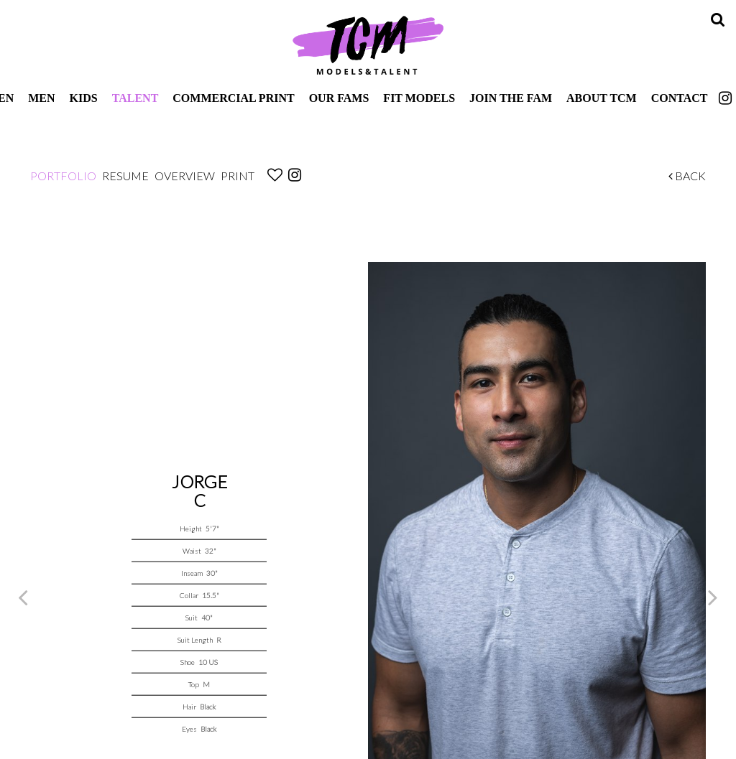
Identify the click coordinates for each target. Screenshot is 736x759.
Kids (84, 98)
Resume (125, 175)
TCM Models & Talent (368, 44)
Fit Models (419, 98)
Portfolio (63, 175)
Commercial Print (233, 98)
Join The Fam (510, 98)
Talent (135, 98)
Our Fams (339, 98)
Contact (679, 98)
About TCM (601, 98)
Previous (23, 596)
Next (713, 596)
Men (41, 98)
